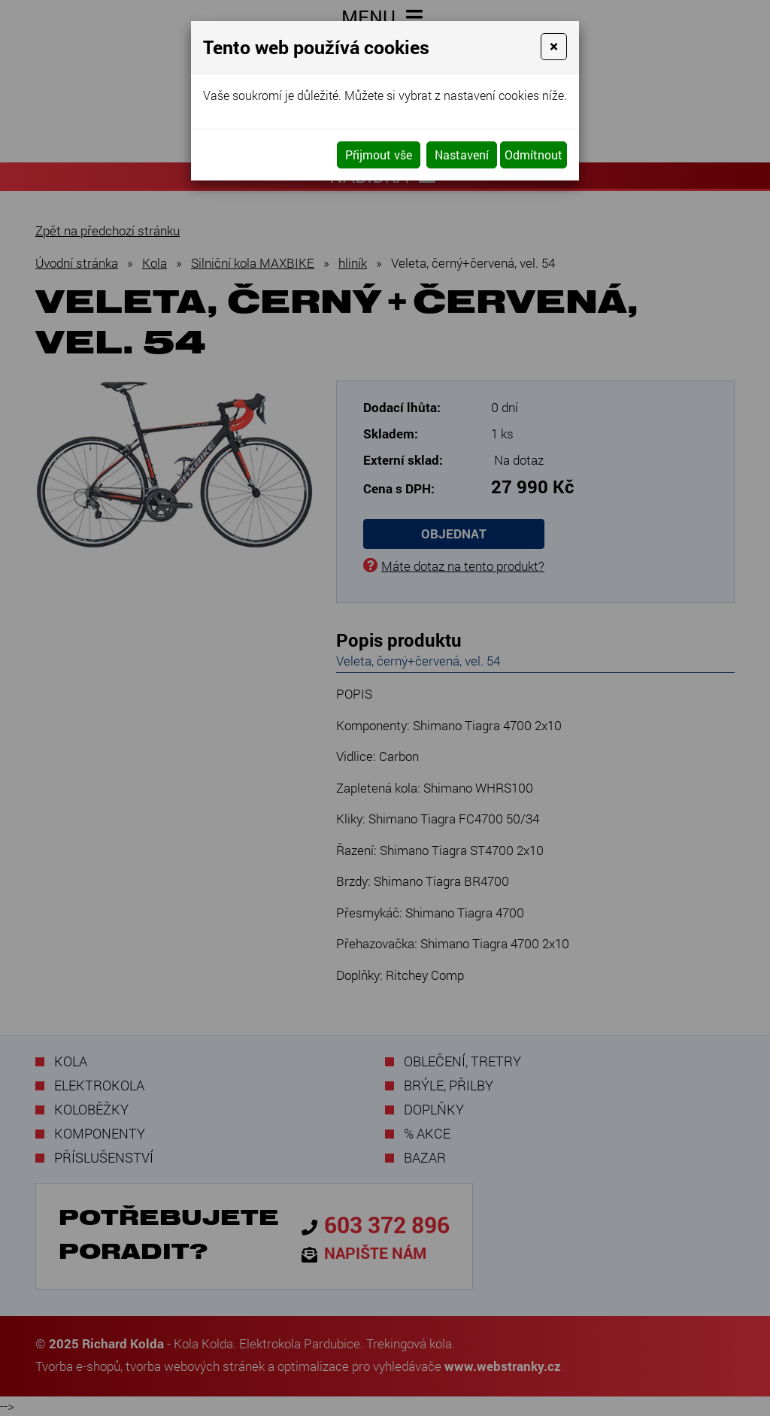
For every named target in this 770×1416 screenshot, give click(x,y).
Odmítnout (533, 154)
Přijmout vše (378, 154)
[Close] (554, 46)
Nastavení (462, 154)
